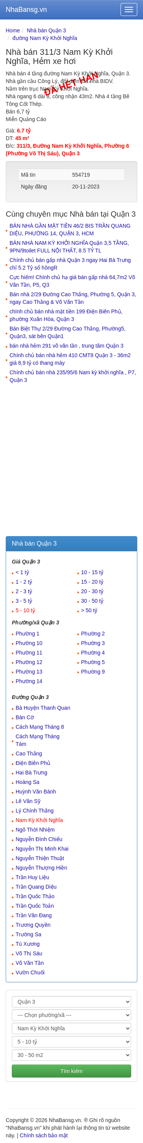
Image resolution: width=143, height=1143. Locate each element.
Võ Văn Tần (30, 963)
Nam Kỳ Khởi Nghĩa (39, 820)
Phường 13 (29, 672)
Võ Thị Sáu (29, 953)
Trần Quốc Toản (35, 906)
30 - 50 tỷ (92, 601)
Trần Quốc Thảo (35, 896)
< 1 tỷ (22, 572)
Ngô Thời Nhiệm (35, 830)
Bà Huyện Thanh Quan (43, 708)
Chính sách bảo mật (44, 1135)
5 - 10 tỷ (25, 610)
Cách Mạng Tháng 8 (40, 727)
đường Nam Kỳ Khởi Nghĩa (45, 38)
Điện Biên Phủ (33, 763)
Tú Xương (28, 944)
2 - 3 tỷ (24, 591)
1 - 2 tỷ (24, 582)
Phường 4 (93, 653)
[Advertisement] (71, 461)
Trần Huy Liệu (32, 877)
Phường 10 (29, 643)
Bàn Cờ (25, 717)
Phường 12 (29, 662)
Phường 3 (93, 643)
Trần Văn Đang (34, 915)
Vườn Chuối (30, 972)
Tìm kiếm (72, 1071)
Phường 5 (93, 662)
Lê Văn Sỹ (28, 801)
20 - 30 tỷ (92, 591)
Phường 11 (29, 653)
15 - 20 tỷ (92, 582)
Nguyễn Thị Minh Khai (42, 849)
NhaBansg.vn (26, 9)
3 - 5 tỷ (24, 601)
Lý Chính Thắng (35, 811)
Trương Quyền (33, 925)
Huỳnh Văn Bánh (36, 792)
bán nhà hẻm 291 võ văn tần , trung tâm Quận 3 (67, 346)
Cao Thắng (29, 753)
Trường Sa (28, 934)
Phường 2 (93, 634)
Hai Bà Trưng (31, 772)
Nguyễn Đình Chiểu (39, 839)
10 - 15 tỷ (92, 572)
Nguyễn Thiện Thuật (40, 858)
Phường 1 (27, 634)
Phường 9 (93, 672)
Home (13, 30)
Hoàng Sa (27, 782)
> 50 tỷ (89, 610)
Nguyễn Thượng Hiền (41, 868)
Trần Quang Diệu (36, 887)
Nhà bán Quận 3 (46, 30)
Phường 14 (29, 681)
